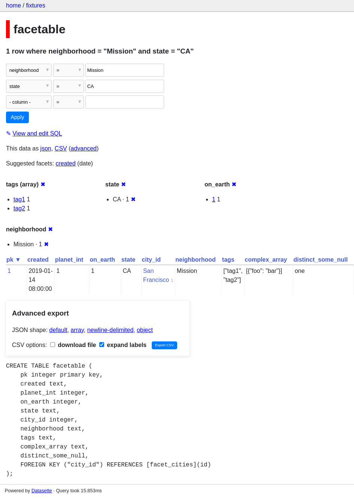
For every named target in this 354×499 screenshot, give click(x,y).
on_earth (102, 259)
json (45, 148)
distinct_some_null (320, 259)
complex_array (266, 259)
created (66, 163)
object (145, 330)
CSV (61, 148)
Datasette (41, 490)
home (13, 5)
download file (73, 345)
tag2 (19, 208)
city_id (151, 259)
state (128, 259)
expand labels (122, 345)
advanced (84, 148)
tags (228, 259)
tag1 (19, 199)
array (77, 330)
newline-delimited (110, 330)
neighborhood (195, 259)
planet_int (69, 259)
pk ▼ (13, 259)
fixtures (35, 5)
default (58, 330)
